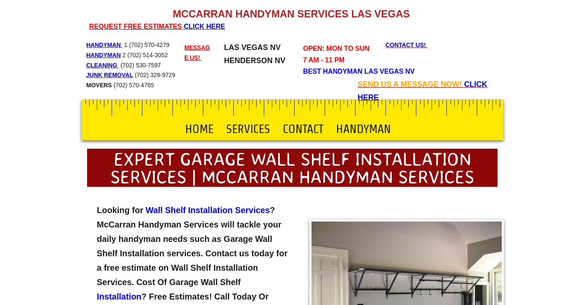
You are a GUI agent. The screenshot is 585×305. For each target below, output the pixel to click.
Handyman (363, 128)
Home (199, 128)
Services (248, 128)
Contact (303, 128)
